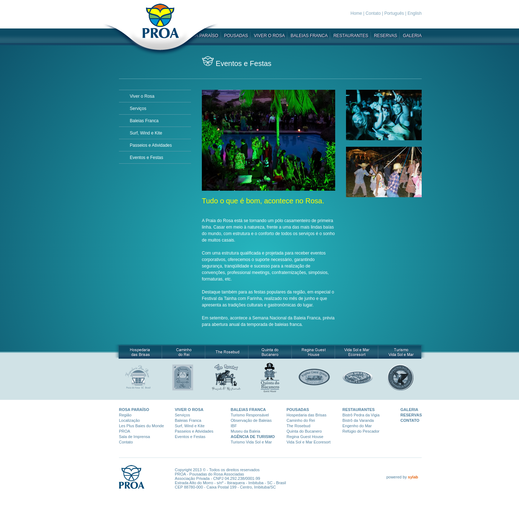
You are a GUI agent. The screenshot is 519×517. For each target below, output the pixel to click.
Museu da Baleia (245, 431)
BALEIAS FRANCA (309, 35)
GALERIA (412, 35)
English (415, 13)
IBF (234, 426)
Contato (373, 13)
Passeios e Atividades (151, 145)
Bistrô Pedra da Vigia (361, 415)
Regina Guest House (305, 436)
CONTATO (410, 420)
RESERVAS (385, 35)
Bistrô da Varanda (358, 420)
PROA (124, 431)
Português (394, 13)
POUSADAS (236, 35)
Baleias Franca (144, 120)
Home (356, 13)
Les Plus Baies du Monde (141, 426)
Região (125, 415)
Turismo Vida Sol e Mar (251, 442)
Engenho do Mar (357, 426)
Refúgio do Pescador (361, 431)
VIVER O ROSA (269, 35)
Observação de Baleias (251, 420)
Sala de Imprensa (134, 436)
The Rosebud (298, 426)
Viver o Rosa (142, 96)
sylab (413, 477)
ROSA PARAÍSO (134, 409)
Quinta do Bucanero (304, 431)
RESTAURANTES (350, 35)
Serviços (138, 108)
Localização (129, 420)
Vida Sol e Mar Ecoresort (309, 442)
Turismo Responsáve (249, 415)
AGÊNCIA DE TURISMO (253, 436)
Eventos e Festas (146, 157)
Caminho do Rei (301, 420)
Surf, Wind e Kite (146, 133)
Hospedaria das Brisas (307, 415)
